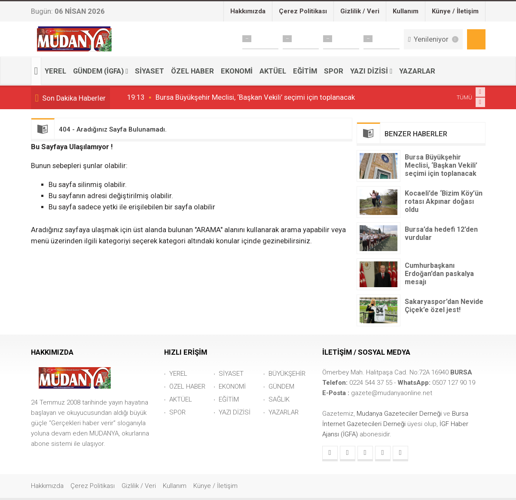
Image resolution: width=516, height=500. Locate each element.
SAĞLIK (279, 399)
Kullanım (405, 11)
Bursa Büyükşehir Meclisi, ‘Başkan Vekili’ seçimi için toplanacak (255, 97)
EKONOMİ (237, 71)
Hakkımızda (248, 11)
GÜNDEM (281, 386)
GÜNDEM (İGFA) (98, 71)
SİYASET (149, 71)
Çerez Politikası (303, 11)
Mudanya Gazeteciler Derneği (400, 413)
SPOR (333, 71)
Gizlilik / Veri (359, 11)
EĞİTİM (305, 71)
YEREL (55, 71)
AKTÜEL (273, 71)
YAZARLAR (417, 71)
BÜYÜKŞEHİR (287, 373)
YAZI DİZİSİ (369, 71)
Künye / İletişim (455, 11)
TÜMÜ (464, 97)
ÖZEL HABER (192, 71)
